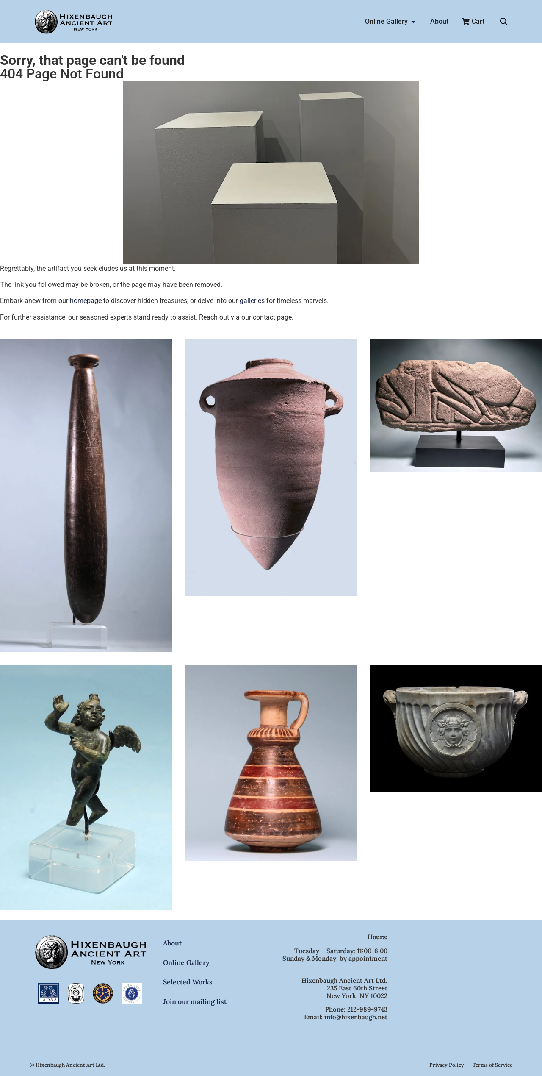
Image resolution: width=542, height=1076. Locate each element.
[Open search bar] (504, 21)
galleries (252, 301)
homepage (86, 301)
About (172, 943)
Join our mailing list (195, 1001)
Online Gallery (186, 962)
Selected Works (188, 982)
